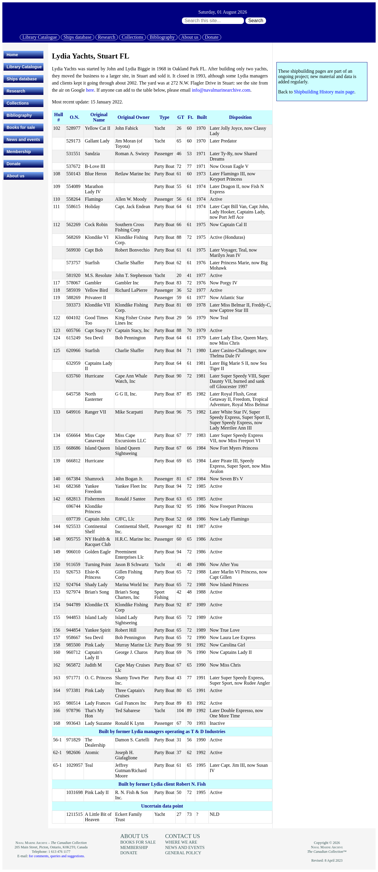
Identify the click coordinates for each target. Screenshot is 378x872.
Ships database (77, 37)
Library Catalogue (39, 37)
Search (255, 20)
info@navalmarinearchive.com (221, 90)
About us (189, 37)
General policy (183, 852)
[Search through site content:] (213, 20)
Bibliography (162, 37)
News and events (23, 139)
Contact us (182, 836)
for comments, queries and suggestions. (57, 856)
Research (106, 37)
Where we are (181, 842)
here (90, 90)
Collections (132, 37)
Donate (212, 37)
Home (12, 54)
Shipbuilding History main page (324, 91)
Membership (18, 151)
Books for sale (20, 127)
